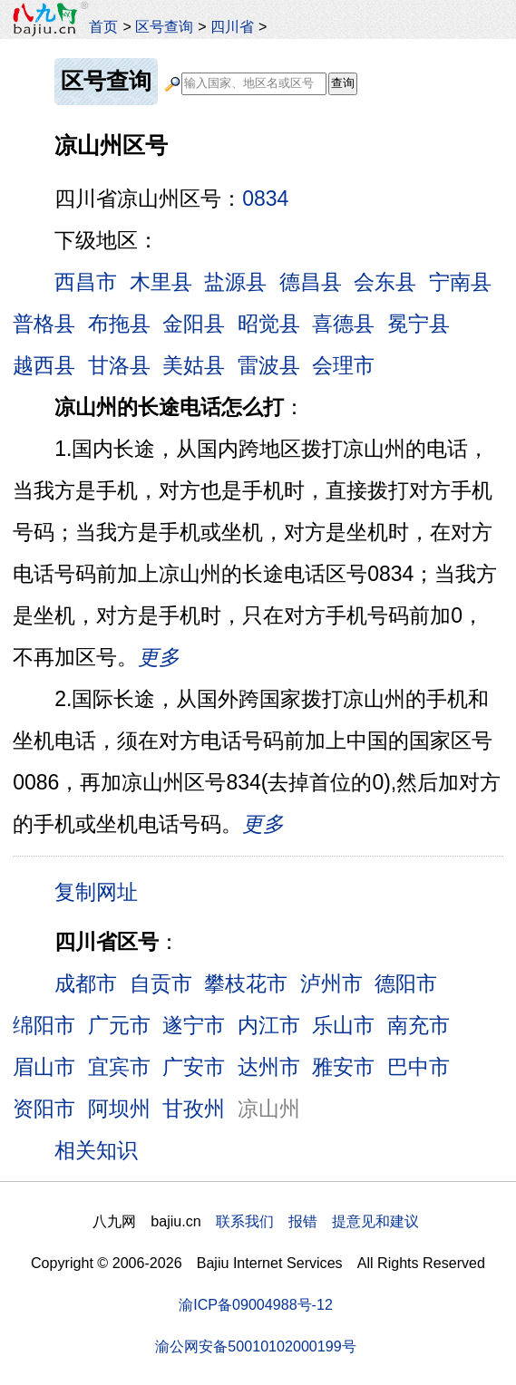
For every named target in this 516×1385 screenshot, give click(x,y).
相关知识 (96, 1150)
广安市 (193, 1067)
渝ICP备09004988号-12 (256, 1304)
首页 (103, 26)
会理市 (343, 365)
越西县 (44, 365)
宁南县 (460, 282)
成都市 (85, 983)
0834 (265, 198)
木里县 (161, 282)
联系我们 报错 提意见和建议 (317, 1221)
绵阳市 (44, 1025)
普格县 (44, 323)
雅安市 (343, 1067)
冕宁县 (418, 323)
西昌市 (85, 282)
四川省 (232, 26)
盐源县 (235, 282)
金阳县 (193, 323)
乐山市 (343, 1025)
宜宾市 (119, 1067)
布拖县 (119, 323)
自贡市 (161, 983)
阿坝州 (119, 1108)
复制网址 (102, 891)
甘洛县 (119, 365)
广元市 (119, 1025)
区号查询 (164, 26)
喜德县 (343, 323)
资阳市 (44, 1108)
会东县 (385, 282)
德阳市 (406, 983)
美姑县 (193, 365)
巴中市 (418, 1067)
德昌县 (310, 282)
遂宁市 (193, 1025)
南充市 (418, 1025)
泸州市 (331, 983)
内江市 (269, 1025)
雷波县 (269, 365)
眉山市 (44, 1067)
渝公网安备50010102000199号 (255, 1346)
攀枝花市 (245, 983)
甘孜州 (193, 1108)
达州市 (269, 1067)
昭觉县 (269, 323)
